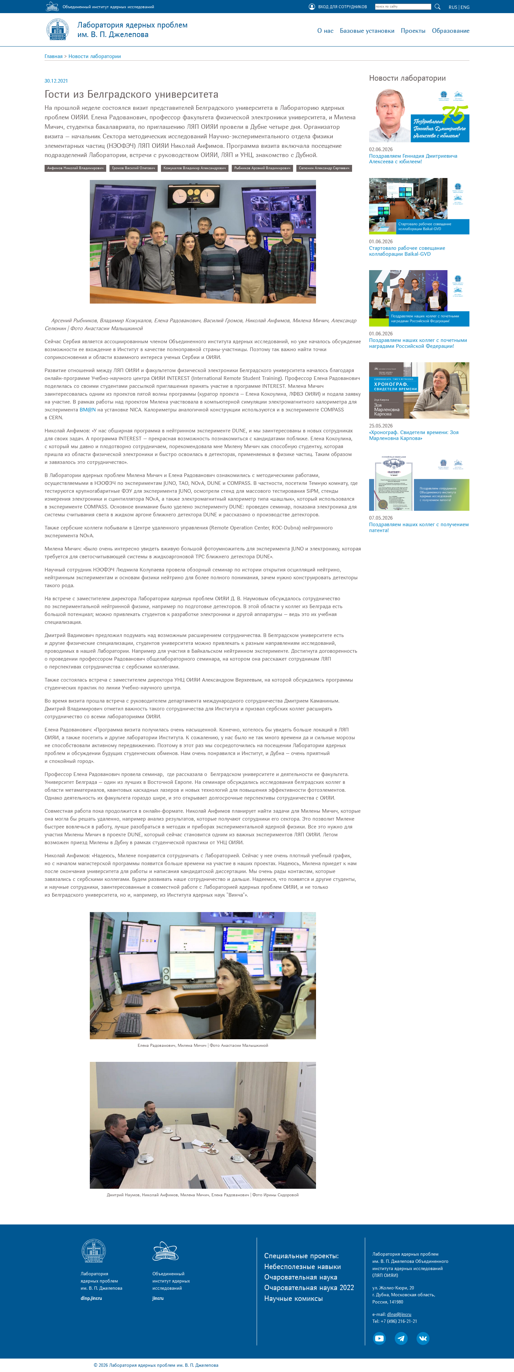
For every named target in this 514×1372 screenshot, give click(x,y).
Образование (450, 31)
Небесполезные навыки (302, 1267)
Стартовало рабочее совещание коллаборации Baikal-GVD (407, 251)
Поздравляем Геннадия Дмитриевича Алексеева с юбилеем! (413, 159)
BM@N (88, 410)
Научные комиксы (293, 1298)
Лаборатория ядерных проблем (132, 29)
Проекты (413, 31)
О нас (325, 31)
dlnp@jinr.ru (399, 1314)
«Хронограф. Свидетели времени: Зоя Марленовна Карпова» (414, 435)
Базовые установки (367, 31)
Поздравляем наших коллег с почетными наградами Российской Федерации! (418, 343)
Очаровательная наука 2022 (309, 1287)
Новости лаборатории (95, 56)
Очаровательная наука (300, 1277)
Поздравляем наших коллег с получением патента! (419, 527)
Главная (54, 56)
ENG (465, 7)
